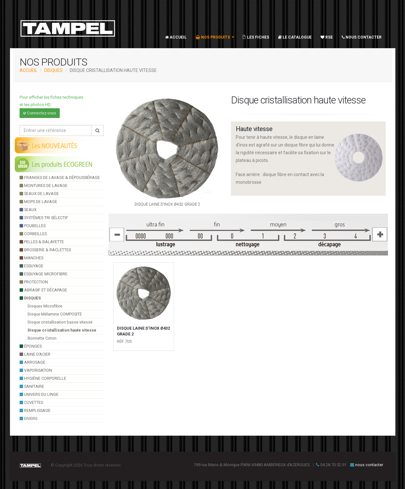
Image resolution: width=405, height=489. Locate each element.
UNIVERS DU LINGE (39, 394)
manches (31, 257)
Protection (34, 282)
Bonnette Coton (42, 338)
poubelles (33, 225)
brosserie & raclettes (45, 249)
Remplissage (35, 410)
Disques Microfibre (45, 306)
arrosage (32, 362)
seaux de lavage (39, 193)
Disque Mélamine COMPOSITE (55, 314)
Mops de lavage (38, 201)
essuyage (31, 265)
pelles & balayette (42, 241)
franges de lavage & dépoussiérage (60, 177)
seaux (28, 209)
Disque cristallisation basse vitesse (60, 322)
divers (28, 418)
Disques (53, 70)
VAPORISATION (36, 370)
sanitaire (32, 386)
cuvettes (31, 402)
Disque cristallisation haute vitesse (62, 330)
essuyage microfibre (43, 273)
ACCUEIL (28, 70)
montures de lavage (43, 185)
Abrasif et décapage (43, 290)
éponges (31, 346)
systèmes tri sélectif (44, 217)
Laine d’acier (35, 354)
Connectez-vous (39, 113)
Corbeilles (33, 233)
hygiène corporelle (43, 378)
